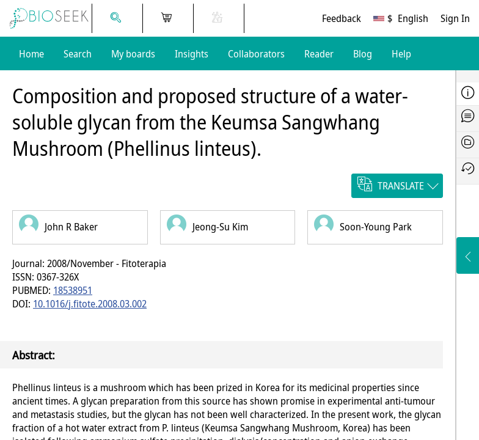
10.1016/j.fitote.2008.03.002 (90, 303)
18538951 (72, 290)
